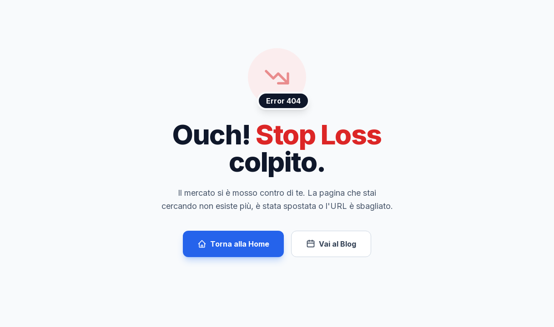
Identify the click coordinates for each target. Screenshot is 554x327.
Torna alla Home (233, 243)
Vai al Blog (331, 243)
